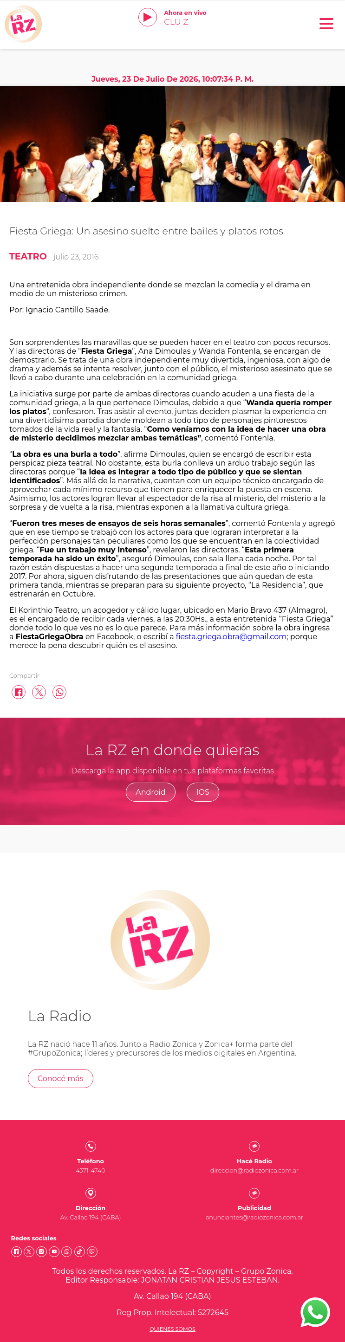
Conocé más (61, 1078)
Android (151, 792)
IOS (202, 792)
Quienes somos (172, 1329)
